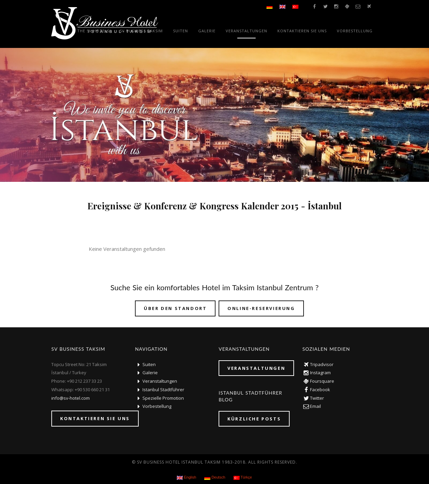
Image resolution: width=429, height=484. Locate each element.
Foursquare (322, 381)
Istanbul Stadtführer (163, 389)
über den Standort (175, 308)
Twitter (317, 398)
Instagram (320, 372)
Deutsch (214, 477)
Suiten (180, 30)
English (186, 477)
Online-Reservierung (261, 308)
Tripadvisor (321, 364)
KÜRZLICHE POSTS (254, 419)
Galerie (207, 30)
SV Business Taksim (141, 30)
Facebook (320, 389)
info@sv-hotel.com (70, 398)
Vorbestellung (355, 30)
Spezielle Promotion (163, 398)
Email (315, 406)
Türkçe (243, 477)
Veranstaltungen (246, 30)
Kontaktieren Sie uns (302, 30)
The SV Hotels (93, 30)
